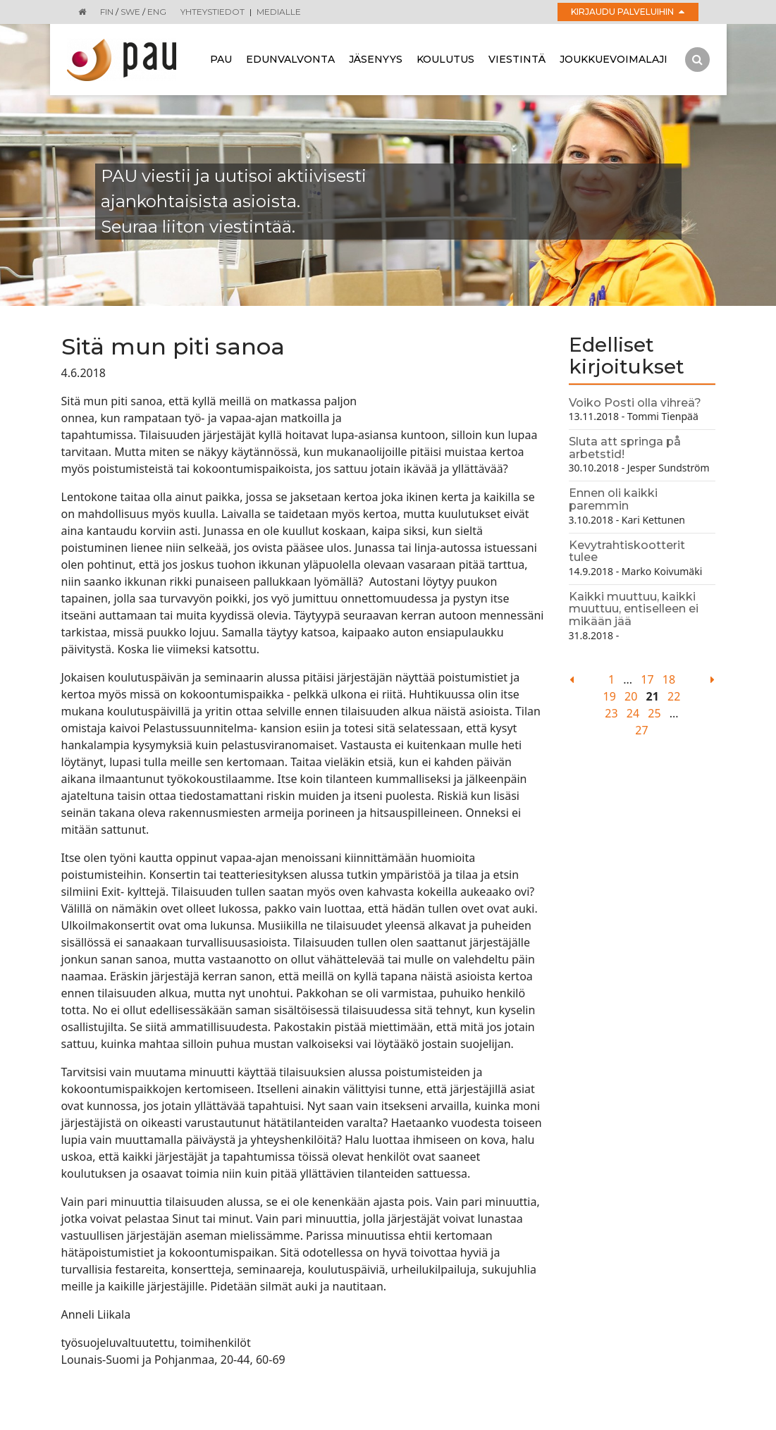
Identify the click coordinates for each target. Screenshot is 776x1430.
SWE (130, 11)
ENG (156, 11)
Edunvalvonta (290, 59)
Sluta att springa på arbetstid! (625, 448)
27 (641, 730)
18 (669, 679)
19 (609, 696)
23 (611, 713)
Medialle (279, 11)
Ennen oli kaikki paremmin (613, 499)
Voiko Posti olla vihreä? (635, 402)
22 (673, 696)
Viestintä (517, 59)
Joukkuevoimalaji (613, 59)
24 (633, 713)
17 (647, 679)
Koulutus (445, 59)
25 (654, 713)
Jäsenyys (375, 59)
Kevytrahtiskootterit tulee (627, 551)
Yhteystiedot (212, 11)
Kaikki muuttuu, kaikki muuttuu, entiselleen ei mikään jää (633, 609)
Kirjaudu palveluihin (627, 11)
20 (630, 696)
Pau (221, 59)
